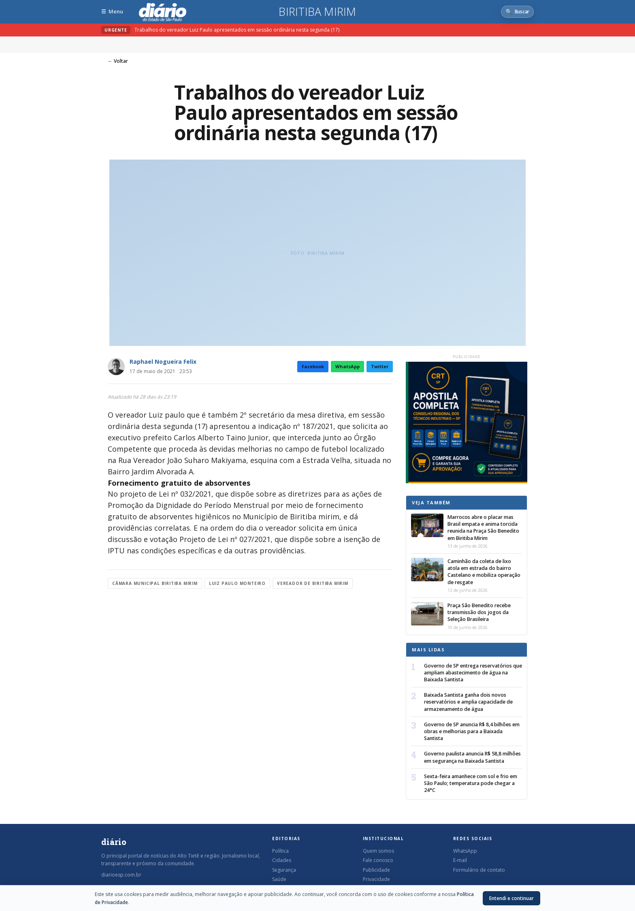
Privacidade (376, 879)
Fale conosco (378, 860)
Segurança (284, 869)
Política (280, 850)
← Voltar (118, 61)
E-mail (460, 860)
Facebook (313, 366)
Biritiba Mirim (317, 12)
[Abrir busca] (517, 12)
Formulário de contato (479, 869)
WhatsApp (347, 366)
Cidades (281, 860)
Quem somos (378, 850)
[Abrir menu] (112, 11)
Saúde (279, 879)
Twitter (379, 366)
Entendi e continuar (511, 898)
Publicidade (376, 869)
